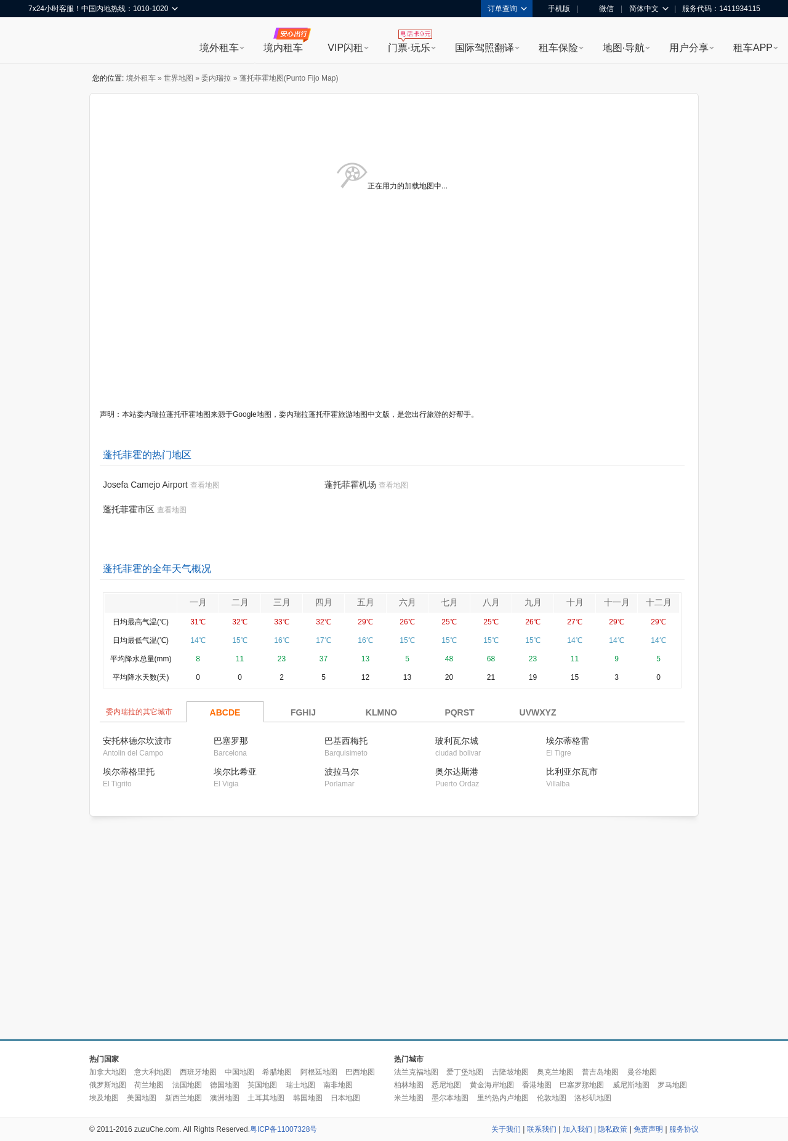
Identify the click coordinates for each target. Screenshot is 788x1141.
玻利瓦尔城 (456, 741)
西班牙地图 (198, 1072)
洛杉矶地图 (592, 1098)
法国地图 (187, 1085)
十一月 (617, 602)
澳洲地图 (224, 1098)
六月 (407, 602)
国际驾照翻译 (484, 47)
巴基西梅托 (346, 741)
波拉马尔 (341, 771)
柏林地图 (409, 1085)
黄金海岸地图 (492, 1085)
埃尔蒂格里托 (129, 771)
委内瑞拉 (216, 78)
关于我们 (506, 1129)
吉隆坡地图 (510, 1072)
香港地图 (537, 1085)
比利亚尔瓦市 (572, 771)
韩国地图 (308, 1098)
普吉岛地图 (600, 1072)
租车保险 (558, 47)
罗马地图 (672, 1085)
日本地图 (345, 1098)
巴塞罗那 (231, 741)
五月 (365, 602)
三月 (282, 602)
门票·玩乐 (409, 47)
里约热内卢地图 (503, 1098)
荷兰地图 (149, 1085)
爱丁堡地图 (464, 1072)
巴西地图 (360, 1072)
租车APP (753, 47)
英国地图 (262, 1085)
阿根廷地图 (318, 1072)
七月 (449, 602)
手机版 (554, 8)
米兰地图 (409, 1098)
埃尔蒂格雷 (567, 741)
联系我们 (542, 1129)
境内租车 (283, 47)
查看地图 (205, 485)
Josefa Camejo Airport (145, 485)
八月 (491, 602)
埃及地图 (104, 1098)
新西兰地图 (183, 1098)
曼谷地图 (642, 1072)
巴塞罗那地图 (582, 1085)
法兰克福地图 (416, 1072)
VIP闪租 (345, 47)
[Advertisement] (328, 928)
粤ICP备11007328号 (283, 1129)
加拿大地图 (107, 1072)
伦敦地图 (551, 1098)
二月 (240, 602)
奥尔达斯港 (456, 771)
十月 (575, 602)
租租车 (43, 41)
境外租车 (219, 47)
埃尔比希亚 (235, 771)
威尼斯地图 (631, 1085)
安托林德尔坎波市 (137, 741)
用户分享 (689, 47)
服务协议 (684, 1129)
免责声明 (648, 1129)
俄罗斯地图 (107, 1085)
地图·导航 (624, 47)
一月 (198, 602)
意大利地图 (152, 1072)
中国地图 (239, 1072)
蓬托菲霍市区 (129, 509)
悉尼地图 (446, 1085)
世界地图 (178, 78)
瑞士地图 (300, 1085)
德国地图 (224, 1085)
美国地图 (141, 1098)
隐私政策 (612, 1129)
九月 (533, 602)
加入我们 (577, 1129)
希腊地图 (277, 1072)
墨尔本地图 (450, 1098)
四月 (323, 602)
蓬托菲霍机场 (350, 485)
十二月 (659, 602)
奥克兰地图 (555, 1072)
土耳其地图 (265, 1098)
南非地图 (338, 1085)
